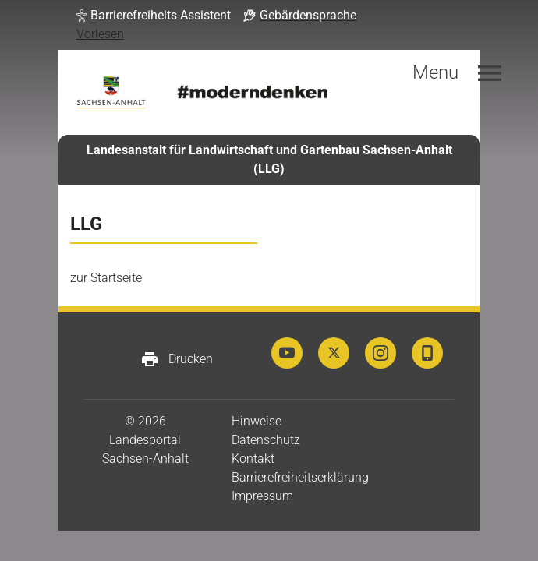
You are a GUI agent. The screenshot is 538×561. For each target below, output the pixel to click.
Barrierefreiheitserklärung (300, 477)
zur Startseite (106, 277)
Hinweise (256, 421)
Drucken (176, 359)
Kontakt (253, 458)
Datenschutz (266, 439)
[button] (153, 15)
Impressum (262, 496)
